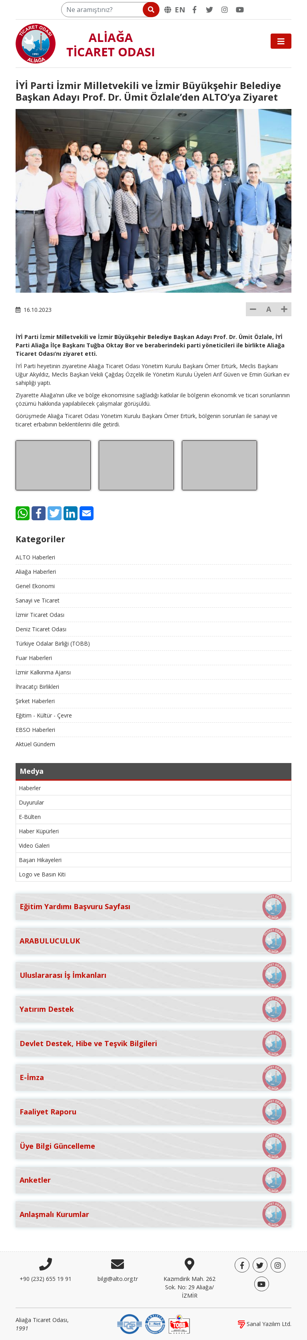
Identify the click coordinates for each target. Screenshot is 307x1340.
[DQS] (129, 1323)
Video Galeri (34, 845)
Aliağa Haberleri (36, 571)
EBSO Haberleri (35, 729)
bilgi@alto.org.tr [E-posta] (118, 1279)
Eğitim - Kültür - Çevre (44, 715)
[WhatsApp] (23, 513)
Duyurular (31, 802)
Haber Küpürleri (39, 831)
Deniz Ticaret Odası (41, 629)
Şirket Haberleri (35, 701)
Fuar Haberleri (34, 658)
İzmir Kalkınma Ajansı (43, 672)
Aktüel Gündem (35, 744)
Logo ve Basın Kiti (42, 874)
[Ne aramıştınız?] (109, 9)
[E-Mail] (87, 513)
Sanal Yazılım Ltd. (264, 1324)
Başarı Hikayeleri (40, 860)
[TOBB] (179, 1323)
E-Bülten (30, 817)
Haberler (30, 788)
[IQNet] (155, 1323)
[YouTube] (240, 10)
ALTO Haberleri (35, 557)
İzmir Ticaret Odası (40, 614)
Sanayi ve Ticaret (38, 600)
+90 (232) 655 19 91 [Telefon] (46, 1279)
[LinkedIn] (71, 513)
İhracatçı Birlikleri (37, 686)
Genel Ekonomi (35, 586)
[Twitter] (209, 10)
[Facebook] (194, 10)
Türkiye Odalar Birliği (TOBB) (53, 643)
